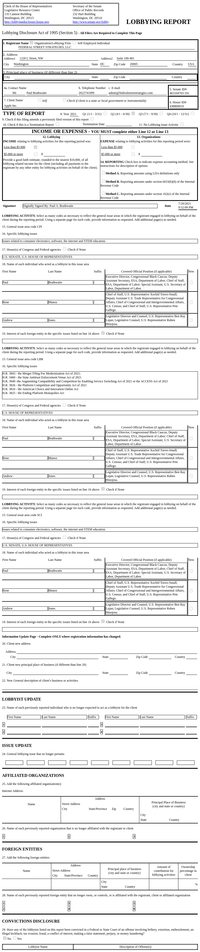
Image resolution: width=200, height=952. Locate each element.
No (7, 939)
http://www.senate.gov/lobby (91, 22)
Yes (17, 939)
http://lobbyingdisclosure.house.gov (26, 22)
